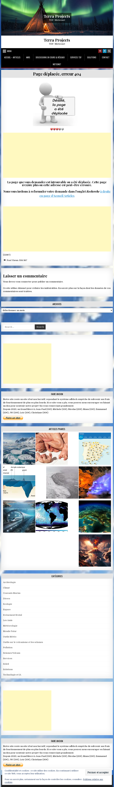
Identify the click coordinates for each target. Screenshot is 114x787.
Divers (6, 598)
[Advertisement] (57, 155)
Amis (28, 57)
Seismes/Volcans (11, 653)
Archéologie (9, 582)
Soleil (6, 664)
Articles (68, 196)
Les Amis (7, 620)
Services (7, 658)
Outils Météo (9, 636)
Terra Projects (57, 16)
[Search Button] (109, 51)
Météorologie (10, 626)
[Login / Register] (105, 51)
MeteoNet (57, 64)
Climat (6, 588)
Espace (7, 609)
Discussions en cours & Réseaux (50, 57)
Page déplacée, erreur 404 (57, 74)
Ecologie (7, 604)
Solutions (91, 57)
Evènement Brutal (12, 615)
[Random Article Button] (100, 51)
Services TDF (75, 57)
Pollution (7, 647)
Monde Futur (10, 631)
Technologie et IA (12, 674)
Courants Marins (11, 593)
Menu (9, 51)
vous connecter (23, 281)
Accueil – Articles (12, 57)
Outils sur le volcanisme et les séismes (23, 642)
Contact (105, 57)
